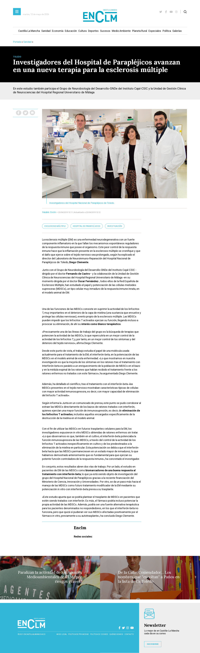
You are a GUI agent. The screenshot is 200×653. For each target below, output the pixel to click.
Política (167, 30)
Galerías (177, 30)
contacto (129, 634)
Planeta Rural (139, 30)
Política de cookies (99, 634)
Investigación (114, 226)
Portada (17, 41)
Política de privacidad (78, 634)
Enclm (53, 212)
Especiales (155, 30)
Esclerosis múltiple (55, 226)
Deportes (93, 30)
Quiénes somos (116, 634)
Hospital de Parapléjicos (86, 226)
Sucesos (105, 30)
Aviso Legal (61, 634)
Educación (71, 30)
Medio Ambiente (121, 30)
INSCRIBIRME (153, 644)
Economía (57, 30)
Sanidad (45, 30)
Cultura (82, 30)
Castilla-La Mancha (29, 30)
